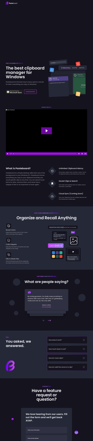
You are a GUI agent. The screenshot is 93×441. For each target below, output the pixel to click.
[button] (43, 320)
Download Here (30, 91)
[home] (11, 3)
